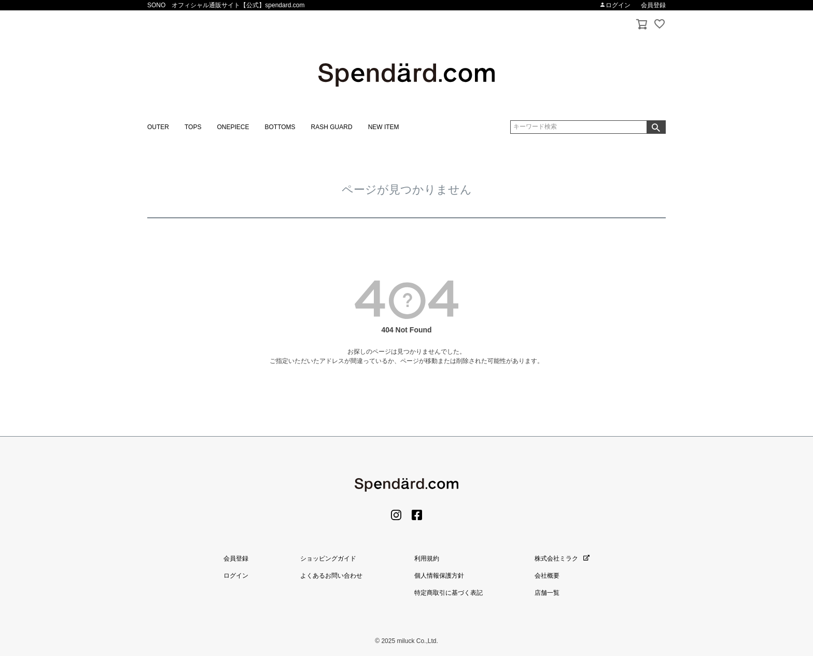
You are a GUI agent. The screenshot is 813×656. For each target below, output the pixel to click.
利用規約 (426, 558)
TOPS (193, 127)
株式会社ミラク (562, 558)
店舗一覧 (547, 592)
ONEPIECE (233, 127)
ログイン (614, 5)
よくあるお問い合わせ (331, 575)
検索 (656, 127)
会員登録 (653, 5)
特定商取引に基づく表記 (448, 592)
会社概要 (547, 575)
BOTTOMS (279, 127)
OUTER (158, 127)
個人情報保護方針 (439, 575)
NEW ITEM (383, 127)
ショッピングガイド (328, 558)
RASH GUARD (332, 127)
